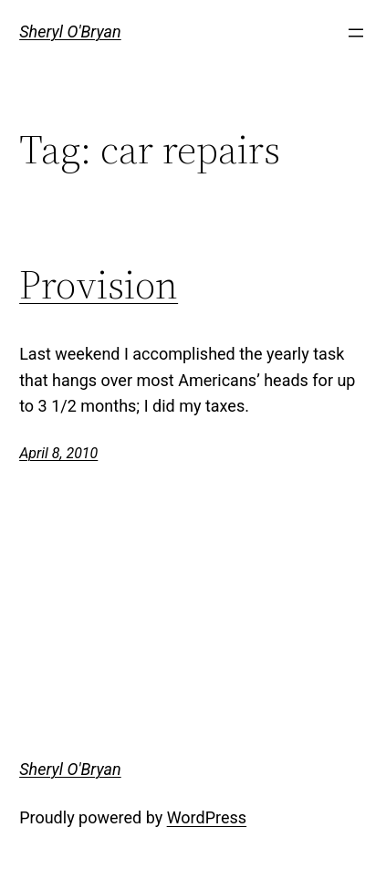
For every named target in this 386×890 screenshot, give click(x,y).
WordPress (206, 817)
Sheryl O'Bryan (70, 31)
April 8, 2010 (58, 453)
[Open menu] (356, 33)
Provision (98, 285)
